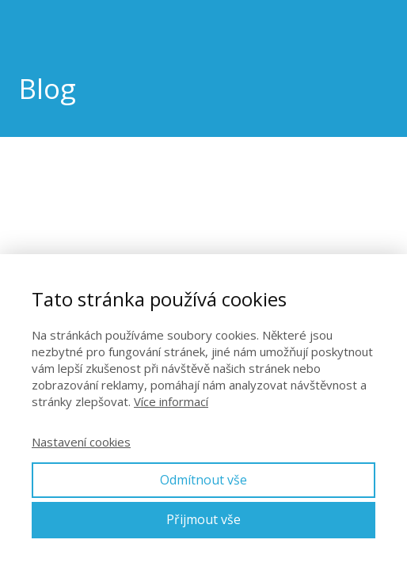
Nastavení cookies (81, 442)
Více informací (171, 401)
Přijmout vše (203, 519)
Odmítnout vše (203, 479)
